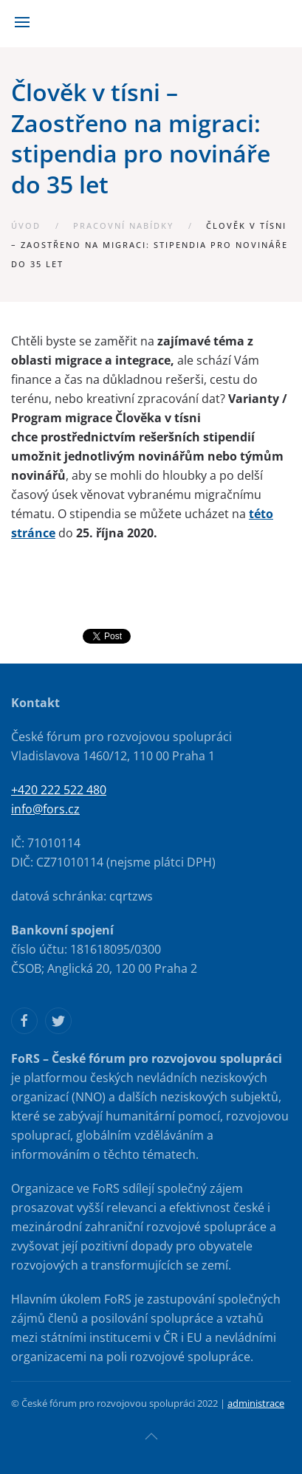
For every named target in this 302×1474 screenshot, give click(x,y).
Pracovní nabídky (123, 225)
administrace (255, 1403)
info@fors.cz (45, 809)
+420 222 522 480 (58, 790)
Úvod (26, 225)
